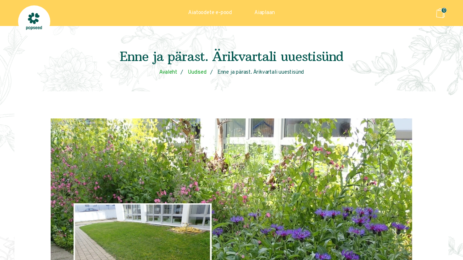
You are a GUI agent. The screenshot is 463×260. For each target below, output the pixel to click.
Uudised (197, 72)
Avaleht (168, 72)
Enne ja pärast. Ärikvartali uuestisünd (260, 72)
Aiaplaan (264, 12)
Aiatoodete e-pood (210, 12)
